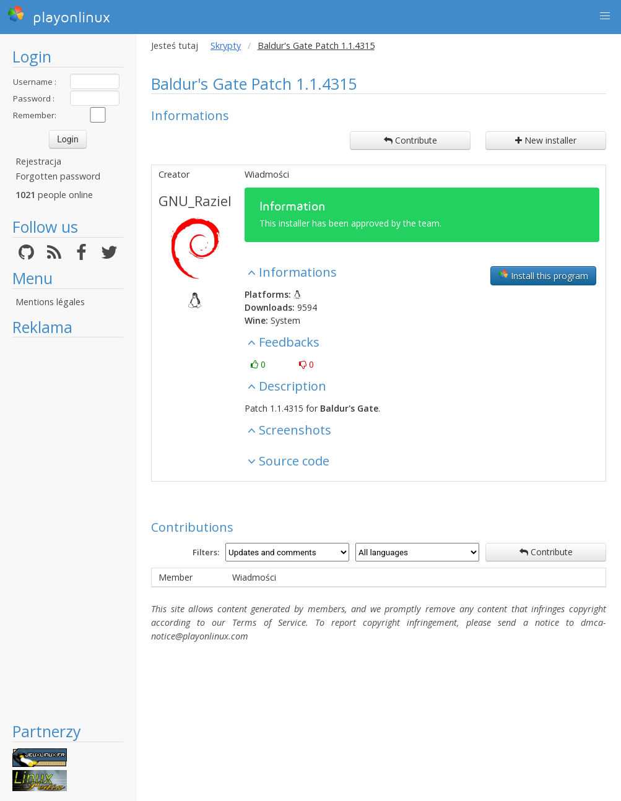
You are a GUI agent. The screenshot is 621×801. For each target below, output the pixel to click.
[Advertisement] (67, 529)
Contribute (410, 140)
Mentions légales (50, 302)
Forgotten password (57, 176)
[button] (605, 16)
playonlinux (58, 15)
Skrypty (226, 45)
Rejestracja (38, 161)
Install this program (543, 275)
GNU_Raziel (195, 200)
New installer (545, 140)
